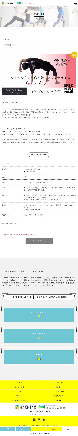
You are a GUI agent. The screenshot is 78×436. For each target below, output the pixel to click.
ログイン (39, 429)
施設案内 (58, 387)
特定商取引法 (58, 396)
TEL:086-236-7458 (39, 433)
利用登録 (54, 429)
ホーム (19, 382)
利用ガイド (19, 396)
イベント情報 (19, 387)
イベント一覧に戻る (39, 240)
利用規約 (58, 400)
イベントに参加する (7, 429)
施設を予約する (23, 429)
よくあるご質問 (58, 391)
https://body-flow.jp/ (33, 215)
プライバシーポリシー (19, 400)
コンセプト (58, 382)
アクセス (19, 391)
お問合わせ (70, 429)
